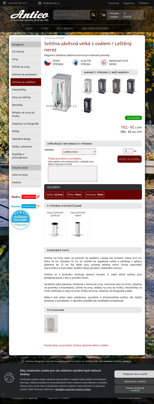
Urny (15, 59)
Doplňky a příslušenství (20, 155)
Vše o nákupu (65, 28)
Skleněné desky (21, 139)
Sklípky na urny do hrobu (23, 114)
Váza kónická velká (77, 214)
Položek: (114, 13)
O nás (44, 28)
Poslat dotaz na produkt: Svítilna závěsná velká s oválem (76, 345)
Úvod (29, 28)
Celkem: (114, 16)
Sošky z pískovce (22, 146)
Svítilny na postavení (24, 74)
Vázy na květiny (21, 97)
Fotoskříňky (19, 89)
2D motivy (18, 51)
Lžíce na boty (20, 174)
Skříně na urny (21, 66)
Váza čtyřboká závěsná (55, 214)
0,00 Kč (127, 16)
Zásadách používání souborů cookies (73, 389)
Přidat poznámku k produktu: (65, 158)
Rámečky (17, 105)
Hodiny (16, 182)
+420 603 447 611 (17, 3)
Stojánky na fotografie (25, 123)
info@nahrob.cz (51, 3)
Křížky (15, 131)
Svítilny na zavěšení (23, 82)
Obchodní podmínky (95, 28)
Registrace (128, 3)
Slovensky (114, 3)
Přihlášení (144, 3)
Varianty (49, 149)
